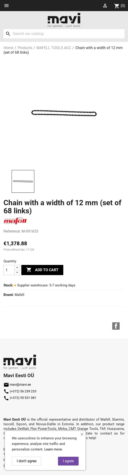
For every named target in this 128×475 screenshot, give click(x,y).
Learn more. (53, 449)
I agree (68, 461)
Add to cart (42, 270)
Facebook (116, 326)
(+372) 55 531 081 (19, 398)
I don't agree (26, 461)
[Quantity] (9, 270)
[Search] (64, 33)
